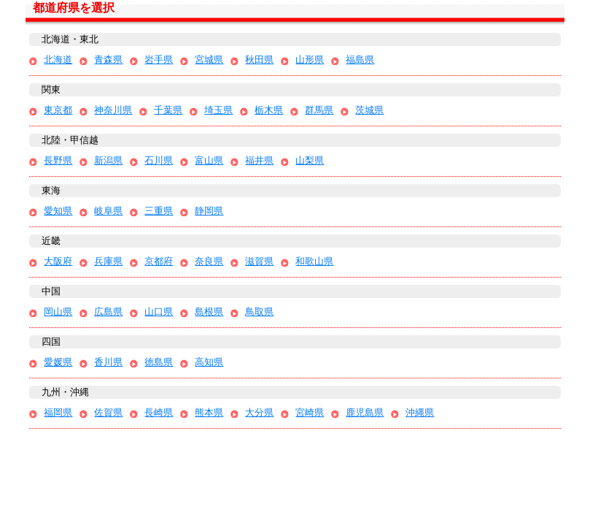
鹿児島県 (365, 412)
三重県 (158, 210)
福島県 (360, 59)
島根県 (209, 311)
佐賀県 (108, 412)
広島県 (108, 311)
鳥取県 (259, 311)
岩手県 (158, 59)
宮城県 (209, 59)
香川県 (108, 362)
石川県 (158, 160)
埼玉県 (218, 109)
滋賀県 (259, 261)
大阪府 (58, 261)
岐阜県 (108, 210)
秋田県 (259, 59)
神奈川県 (113, 109)
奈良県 (209, 261)
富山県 (209, 160)
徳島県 (158, 362)
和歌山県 (314, 261)
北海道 (58, 59)
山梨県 (309, 160)
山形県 (309, 59)
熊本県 (209, 412)
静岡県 (209, 210)
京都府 (158, 261)
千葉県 (168, 109)
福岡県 (58, 412)
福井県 (259, 160)
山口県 (158, 311)
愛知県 (58, 210)
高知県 (209, 362)
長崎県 (158, 412)
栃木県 (269, 109)
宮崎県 (309, 412)
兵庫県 (108, 261)
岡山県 (58, 311)
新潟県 (108, 160)
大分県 (259, 412)
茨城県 (369, 109)
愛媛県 (58, 362)
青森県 (108, 59)
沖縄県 (419, 412)
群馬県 (319, 109)
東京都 (58, 109)
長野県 (58, 160)
